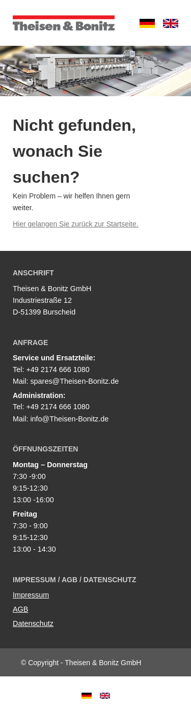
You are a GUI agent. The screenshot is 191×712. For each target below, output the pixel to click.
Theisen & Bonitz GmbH (64, 23)
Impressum (31, 595)
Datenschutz (33, 623)
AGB (20, 609)
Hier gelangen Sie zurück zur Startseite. (76, 224)
